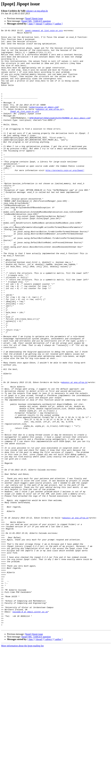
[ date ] (31, 23)
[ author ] (58, 23)
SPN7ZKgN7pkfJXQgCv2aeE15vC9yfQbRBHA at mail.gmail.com (60, 135)
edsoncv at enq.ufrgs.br (37, 11)
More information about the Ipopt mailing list (22, 765)
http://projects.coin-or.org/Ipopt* (65, 198)
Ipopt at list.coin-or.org (24, 128)
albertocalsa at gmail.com (44, 122)
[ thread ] (39, 23)
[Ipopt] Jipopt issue (34, 18)
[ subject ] (48, 23)
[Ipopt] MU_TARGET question (36, 21)
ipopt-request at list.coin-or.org (44, 31)
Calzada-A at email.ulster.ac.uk (30, 728)
